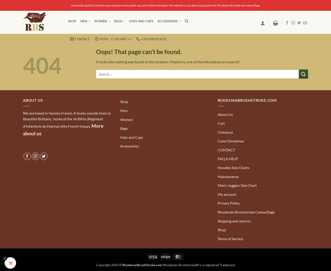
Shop (72, 21)
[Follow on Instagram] (293, 23)
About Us (225, 114)
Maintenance (228, 176)
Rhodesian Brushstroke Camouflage (246, 212)
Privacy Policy (229, 203)
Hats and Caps (141, 21)
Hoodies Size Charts (233, 167)
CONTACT (226, 150)
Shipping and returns (234, 221)
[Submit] (303, 73)
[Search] (186, 21)
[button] (262, 23)
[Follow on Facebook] (287, 23)
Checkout (225, 132)
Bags (119, 21)
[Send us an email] (305, 23)
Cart (221, 123)
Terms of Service (230, 238)
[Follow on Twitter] (299, 23)
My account (227, 194)
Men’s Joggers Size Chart (237, 185)
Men (85, 21)
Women (102, 21)
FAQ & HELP (228, 158)
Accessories (169, 21)
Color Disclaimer (231, 141)
